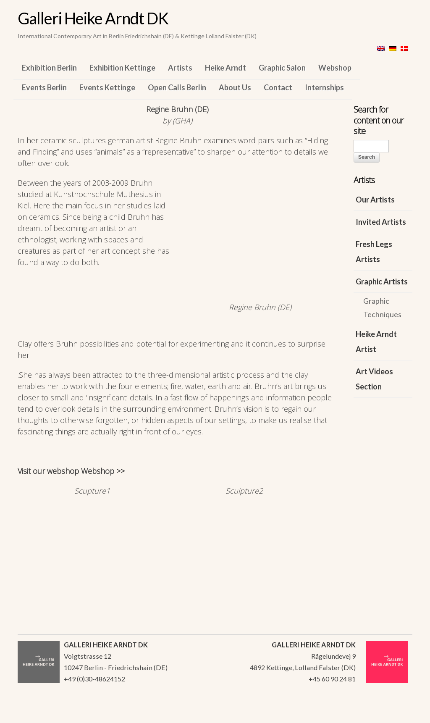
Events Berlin (44, 87)
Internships (324, 87)
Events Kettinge (107, 87)
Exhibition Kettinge (122, 67)
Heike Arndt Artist (376, 341)
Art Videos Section (374, 379)
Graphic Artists (382, 281)
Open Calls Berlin (177, 87)
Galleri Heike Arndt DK (93, 18)
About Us (235, 87)
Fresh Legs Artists (374, 251)
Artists (180, 67)
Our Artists (375, 199)
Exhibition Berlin (49, 67)
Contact (278, 87)
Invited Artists (381, 221)
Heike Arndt (225, 67)
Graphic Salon (282, 67)
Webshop (334, 67)
